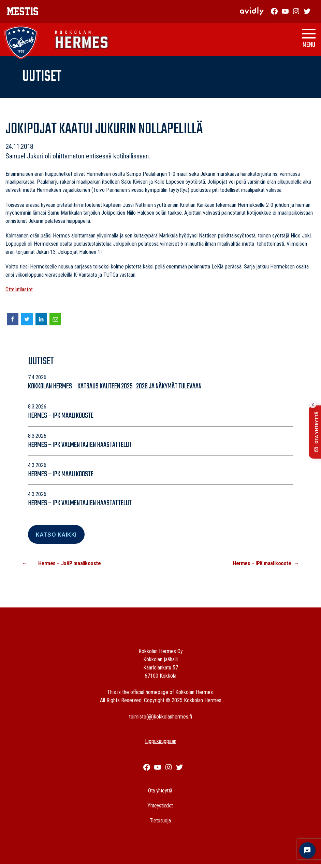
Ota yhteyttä (160, 790)
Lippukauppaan (160, 741)
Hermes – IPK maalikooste (60, 415)
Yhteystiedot (160, 805)
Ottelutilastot (19, 289)
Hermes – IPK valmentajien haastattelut (80, 445)
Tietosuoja (160, 820)
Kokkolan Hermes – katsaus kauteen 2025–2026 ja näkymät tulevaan (115, 386)
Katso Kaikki (56, 534)
